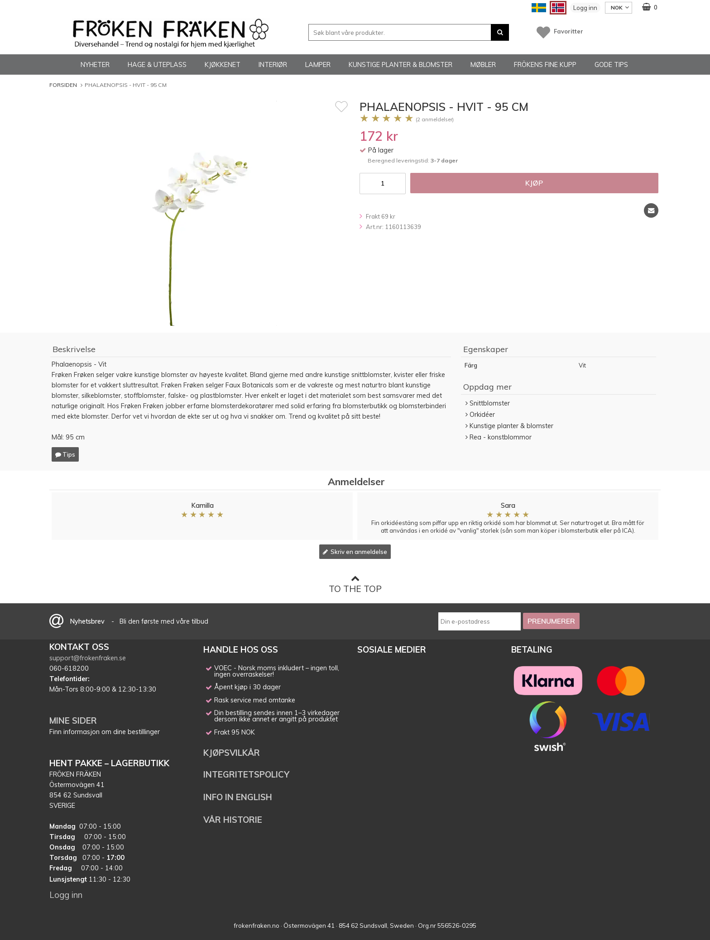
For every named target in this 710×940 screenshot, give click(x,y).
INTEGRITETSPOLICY (246, 774)
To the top (355, 584)
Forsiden (63, 84)
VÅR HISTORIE (232, 819)
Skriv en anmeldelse (355, 551)
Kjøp (534, 182)
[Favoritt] (341, 106)
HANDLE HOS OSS (240, 649)
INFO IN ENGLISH (237, 797)
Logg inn (585, 7)
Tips (65, 454)
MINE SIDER (73, 720)
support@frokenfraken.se (87, 658)
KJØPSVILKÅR (231, 752)
